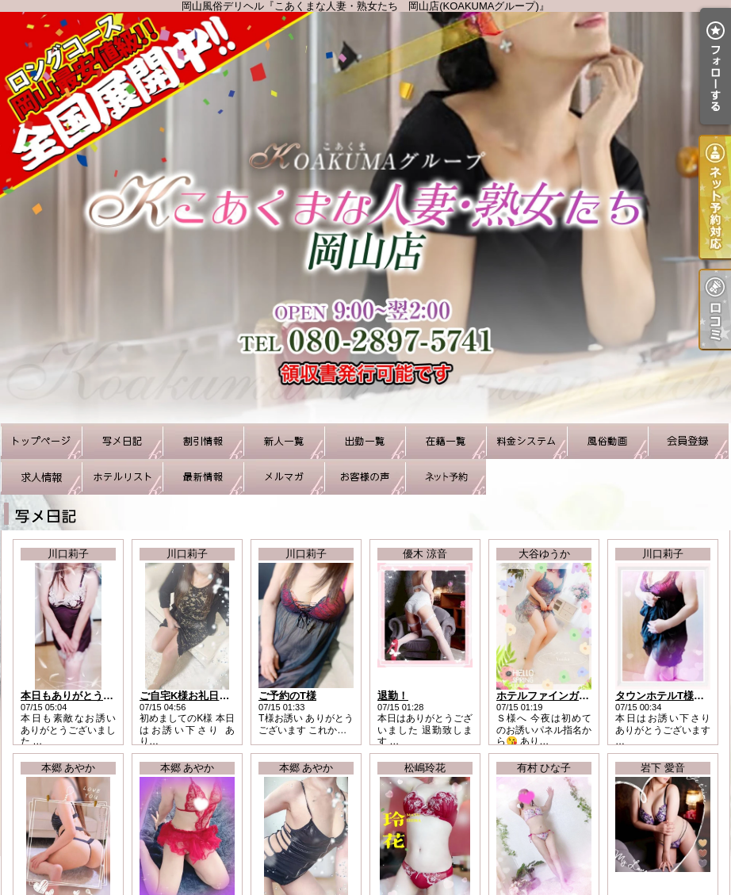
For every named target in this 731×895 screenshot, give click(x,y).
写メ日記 (122, 441)
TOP (41, 441)
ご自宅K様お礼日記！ (189, 696)
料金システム (526, 441)
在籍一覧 (445, 441)
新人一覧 (283, 441)
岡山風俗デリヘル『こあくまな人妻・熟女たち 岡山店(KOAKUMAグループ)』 (365, 217)
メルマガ (283, 477)
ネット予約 (445, 477)
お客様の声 (364, 477)
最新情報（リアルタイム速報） (203, 477)
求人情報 (41, 477)
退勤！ (392, 696)
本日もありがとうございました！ (98, 696)
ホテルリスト (122, 477)
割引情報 (203, 441)
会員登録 (688, 441)
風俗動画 (607, 441)
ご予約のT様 (287, 696)
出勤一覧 (364, 441)
